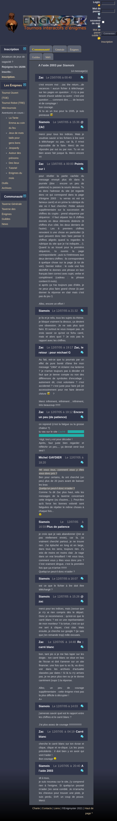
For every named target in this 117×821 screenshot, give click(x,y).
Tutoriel (13, 168)
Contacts (47, 808)
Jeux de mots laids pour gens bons (16, 138)
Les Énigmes (13, 85)
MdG (48, 57)
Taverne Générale (12, 204)
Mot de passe (96, 11)
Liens (57, 808)
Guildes (6, 219)
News (5, 224)
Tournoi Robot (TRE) (13, 102)
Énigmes (74, 49)
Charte (36, 808)
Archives (6, 188)
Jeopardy (14, 148)
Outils (5, 183)
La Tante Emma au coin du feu (17, 122)
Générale (59, 49)
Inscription (107, 41)
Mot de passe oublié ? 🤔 (96, 34)
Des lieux (14, 163)
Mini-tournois (9, 108)
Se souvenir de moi (95, 22)
